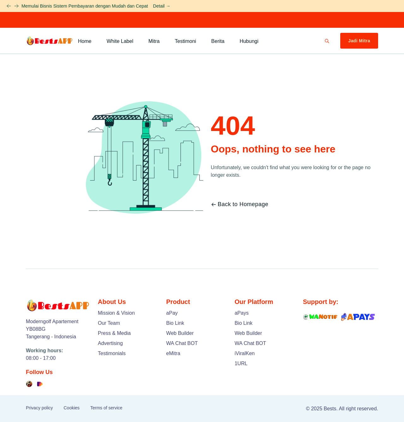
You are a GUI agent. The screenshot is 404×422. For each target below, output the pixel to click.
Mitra (154, 41)
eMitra (173, 353)
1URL (241, 363)
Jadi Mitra (359, 40)
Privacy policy (39, 407)
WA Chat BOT (182, 343)
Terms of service (106, 407)
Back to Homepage (239, 204)
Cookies (71, 407)
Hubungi (249, 41)
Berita (217, 41)
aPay (172, 313)
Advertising (110, 343)
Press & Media (114, 333)
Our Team (109, 323)
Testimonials (112, 353)
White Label (120, 41)
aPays (241, 313)
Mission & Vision (116, 313)
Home (85, 41)
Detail (161, 6)
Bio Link (175, 323)
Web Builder (180, 333)
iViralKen (245, 353)
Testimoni (185, 41)
